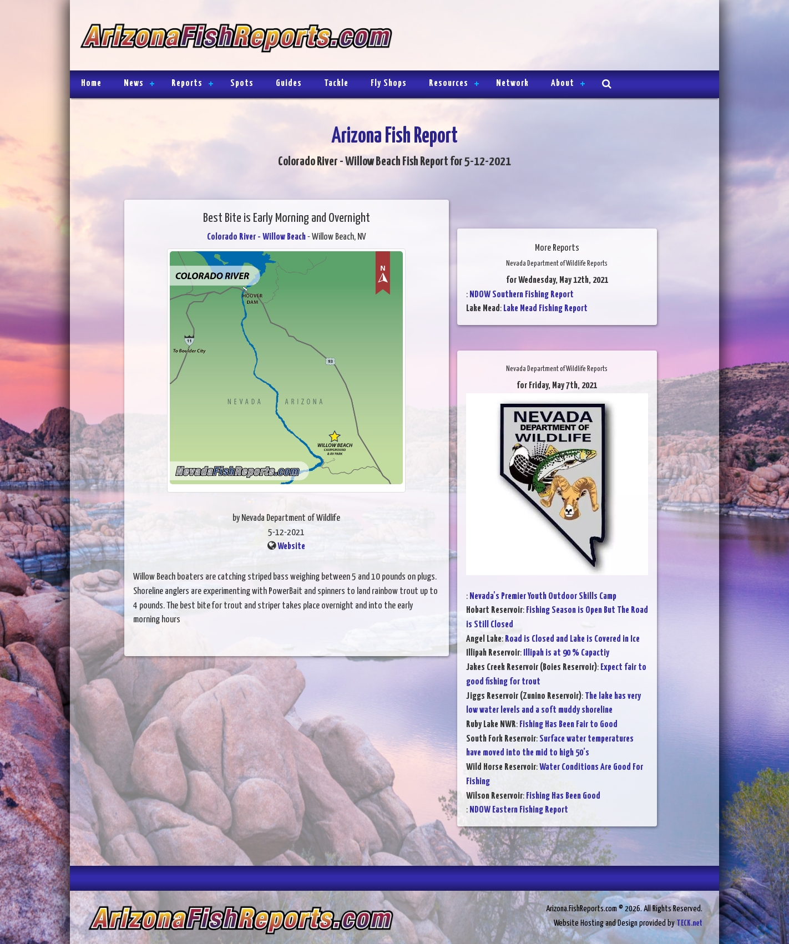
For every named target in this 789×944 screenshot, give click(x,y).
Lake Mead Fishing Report (545, 308)
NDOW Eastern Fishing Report (518, 810)
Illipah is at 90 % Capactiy (566, 653)
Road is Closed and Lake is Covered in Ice (572, 639)
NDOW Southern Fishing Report (521, 295)
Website (291, 546)
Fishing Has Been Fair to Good (568, 724)
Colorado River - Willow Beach (256, 237)
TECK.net (689, 923)
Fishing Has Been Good (563, 796)
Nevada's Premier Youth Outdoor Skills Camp (542, 596)
